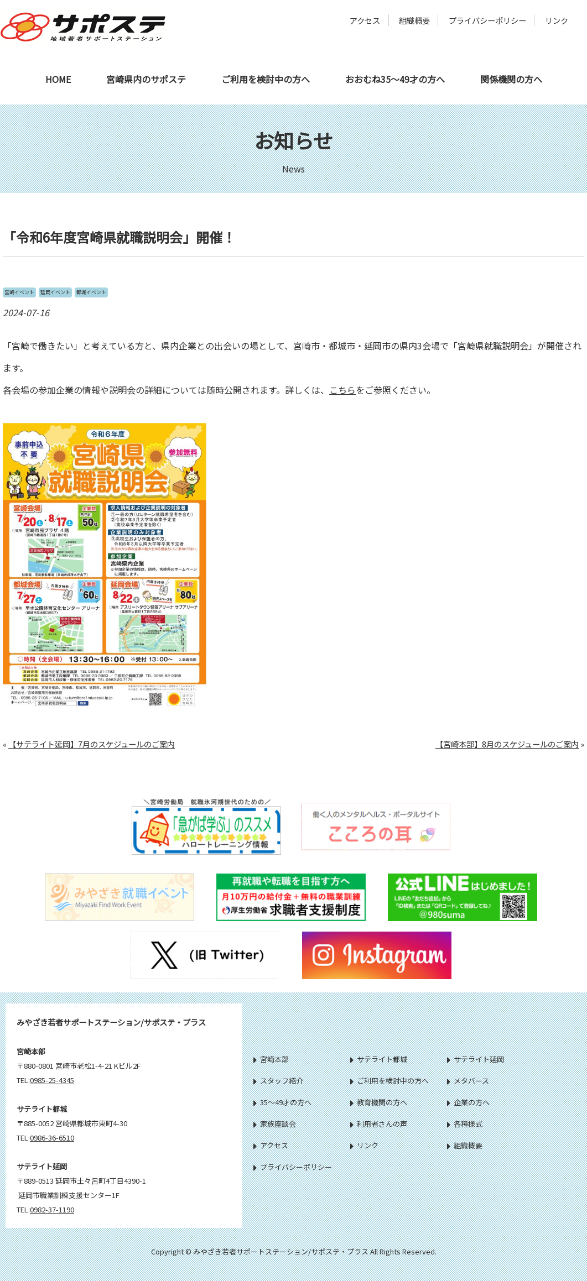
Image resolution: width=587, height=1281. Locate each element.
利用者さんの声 (378, 1123)
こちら (342, 389)
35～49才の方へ (282, 1102)
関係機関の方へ (511, 79)
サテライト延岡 (475, 1059)
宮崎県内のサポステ (146, 79)
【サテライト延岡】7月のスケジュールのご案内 (91, 744)
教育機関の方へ (378, 1102)
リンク (556, 20)
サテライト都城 (378, 1059)
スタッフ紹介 (278, 1080)
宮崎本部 (271, 1059)
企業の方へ (468, 1102)
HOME (58, 79)
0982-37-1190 (52, 1209)
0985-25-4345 (52, 1080)
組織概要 (414, 20)
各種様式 (464, 1123)
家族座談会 (274, 1123)
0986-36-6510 (52, 1137)
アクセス (365, 20)
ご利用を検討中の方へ (265, 79)
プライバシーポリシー (487, 20)
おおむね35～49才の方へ (395, 79)
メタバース (468, 1080)
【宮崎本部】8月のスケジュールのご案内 (507, 744)
